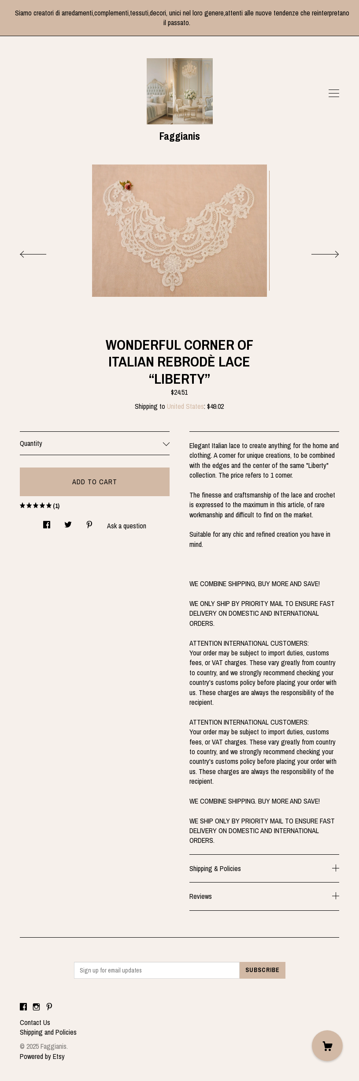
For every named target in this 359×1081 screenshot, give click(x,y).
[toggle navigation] (334, 93)
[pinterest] (49, 1007)
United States (185, 406)
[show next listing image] (317, 252)
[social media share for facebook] (46, 522)
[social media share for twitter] (68, 522)
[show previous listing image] (42, 252)
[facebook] (23, 1007)
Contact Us (35, 1022)
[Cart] (327, 1045)
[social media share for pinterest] (89, 522)
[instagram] (36, 1007)
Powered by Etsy (42, 1056)
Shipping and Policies (48, 1032)
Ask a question (126, 526)
